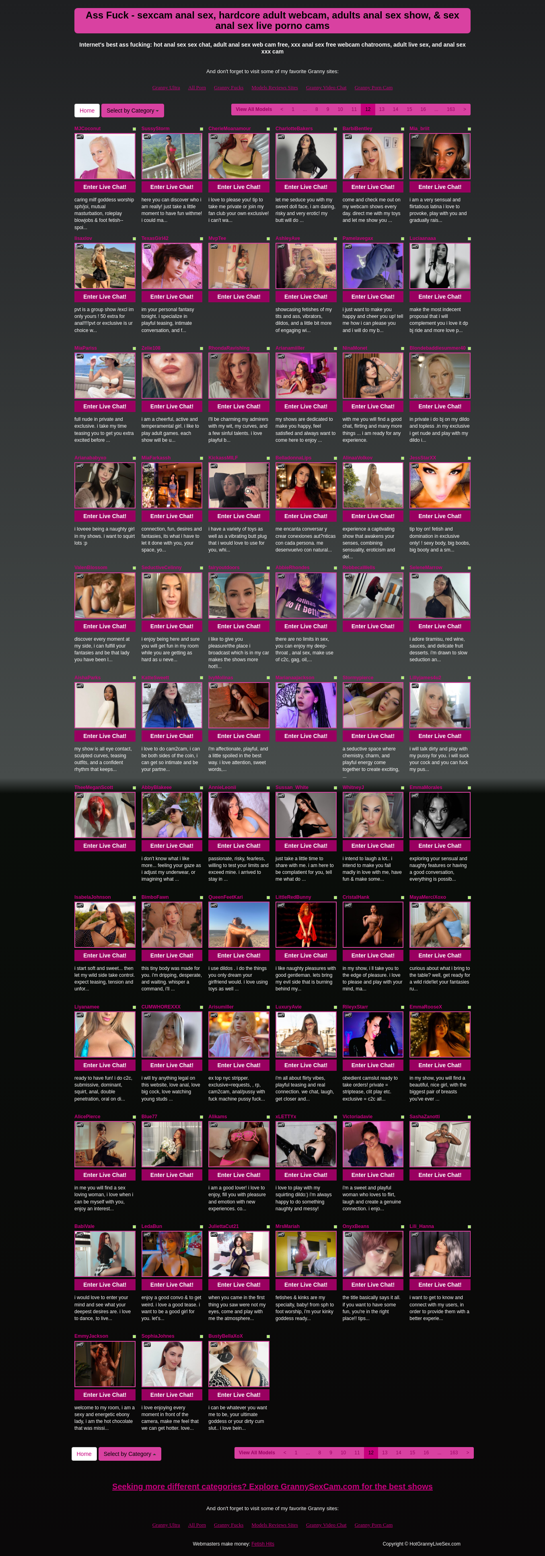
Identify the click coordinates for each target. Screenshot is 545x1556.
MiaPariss (85, 348)
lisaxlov (83, 238)
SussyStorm (156, 128)
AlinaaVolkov (357, 458)
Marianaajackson (295, 678)
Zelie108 (151, 348)
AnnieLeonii (222, 787)
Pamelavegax (358, 238)
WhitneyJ (353, 787)
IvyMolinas (220, 678)
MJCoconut (87, 128)
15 (409, 109)
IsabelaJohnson (92, 897)
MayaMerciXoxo (427, 897)
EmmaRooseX (425, 1007)
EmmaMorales (425, 787)
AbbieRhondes (293, 567)
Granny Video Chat (326, 87)
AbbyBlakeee (157, 787)
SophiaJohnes (158, 1336)
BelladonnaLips (293, 458)
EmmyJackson (91, 1336)
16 (423, 109)
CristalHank (356, 897)
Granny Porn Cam (374, 87)
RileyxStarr (355, 1007)
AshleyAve (288, 238)
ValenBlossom (90, 567)
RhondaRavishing (228, 348)
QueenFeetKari (225, 897)
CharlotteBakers (294, 128)
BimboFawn (155, 897)
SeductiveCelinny (162, 567)
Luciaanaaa (422, 238)
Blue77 (149, 1116)
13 (382, 109)
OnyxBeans (356, 1226)
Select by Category (133, 110)
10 (340, 109)
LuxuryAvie (289, 1007)
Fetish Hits (262, 1544)
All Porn (197, 87)
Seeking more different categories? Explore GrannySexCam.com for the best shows (272, 1486)
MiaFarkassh (156, 458)
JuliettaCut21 (223, 1226)
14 (395, 109)
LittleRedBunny (293, 897)
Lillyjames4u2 (425, 678)
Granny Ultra (166, 87)
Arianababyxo (90, 458)
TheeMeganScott (93, 787)
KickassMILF (223, 458)
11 (354, 109)
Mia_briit (419, 128)
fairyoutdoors (223, 567)
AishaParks (87, 678)
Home (87, 110)
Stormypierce (358, 678)
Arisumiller (221, 1007)
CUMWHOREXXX (161, 1007)
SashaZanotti (424, 1116)
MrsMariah (288, 1226)
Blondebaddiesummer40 (437, 348)
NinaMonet (355, 348)
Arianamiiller (290, 348)
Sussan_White (292, 787)
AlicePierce (87, 1116)
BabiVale (84, 1226)
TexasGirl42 (155, 238)
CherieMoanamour (229, 128)
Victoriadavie (357, 1116)
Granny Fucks (228, 87)
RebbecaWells (359, 567)
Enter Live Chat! (104, 187)
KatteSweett (155, 678)
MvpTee (217, 238)
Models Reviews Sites (274, 87)
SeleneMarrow (425, 567)
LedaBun (152, 1226)
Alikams (217, 1116)
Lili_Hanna (421, 1226)
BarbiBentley (357, 128)
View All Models (254, 109)
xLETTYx (286, 1116)
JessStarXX (422, 458)
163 (451, 109)
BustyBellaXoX (225, 1336)
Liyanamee (86, 1007)
